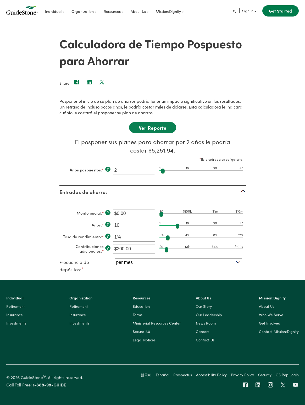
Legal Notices (144, 340)
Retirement (15, 307)
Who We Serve (271, 315)
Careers (202, 332)
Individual (15, 298)
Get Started (280, 11)
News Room (206, 324)
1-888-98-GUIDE (49, 386)
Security (264, 375)
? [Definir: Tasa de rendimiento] (108, 236)
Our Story (204, 307)
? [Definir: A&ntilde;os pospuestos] (108, 169)
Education (141, 307)
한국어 (146, 375)
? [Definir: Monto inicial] (108, 212)
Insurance (14, 315)
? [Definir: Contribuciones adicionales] (108, 248)
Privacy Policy (242, 375)
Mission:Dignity (272, 298)
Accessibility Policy (211, 375)
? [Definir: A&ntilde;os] (108, 224)
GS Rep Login (287, 375)
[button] (152, 191)
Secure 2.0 (141, 332)
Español (162, 375)
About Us (203, 298)
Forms (137, 315)
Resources (142, 298)
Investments (16, 324)
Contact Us (205, 340)
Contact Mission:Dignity (279, 332)
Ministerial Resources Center (157, 324)
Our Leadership (209, 315)
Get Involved (269, 324)
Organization (80, 298)
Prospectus (182, 375)
